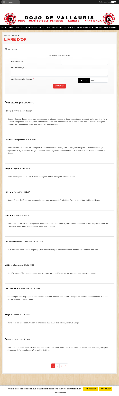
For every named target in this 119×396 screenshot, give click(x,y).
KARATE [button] (71, 27)
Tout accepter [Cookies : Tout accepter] (90, 389)
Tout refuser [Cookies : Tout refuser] (105, 389)
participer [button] (19, 27)
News (11, 27)
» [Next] (65, 366)
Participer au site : (107, 2)
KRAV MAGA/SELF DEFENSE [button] (89, 27)
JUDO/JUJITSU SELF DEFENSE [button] (52, 27)
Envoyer (59, 86)
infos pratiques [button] (110, 27)
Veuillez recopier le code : (23, 79)
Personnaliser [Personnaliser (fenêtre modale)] (60, 393)
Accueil (4, 27)
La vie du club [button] (31, 27)
